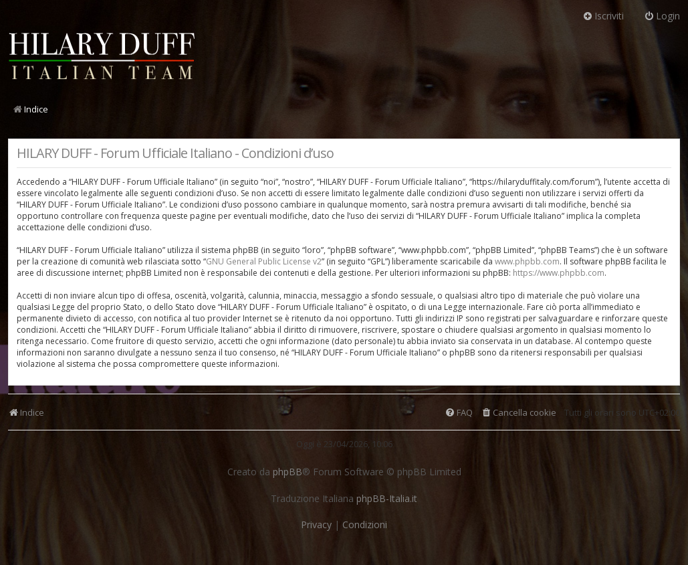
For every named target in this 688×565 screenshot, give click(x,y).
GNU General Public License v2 (264, 261)
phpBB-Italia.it (386, 499)
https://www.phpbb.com (558, 272)
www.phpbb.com (527, 261)
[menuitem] (518, 412)
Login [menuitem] (662, 15)
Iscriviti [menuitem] (603, 15)
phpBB (287, 472)
